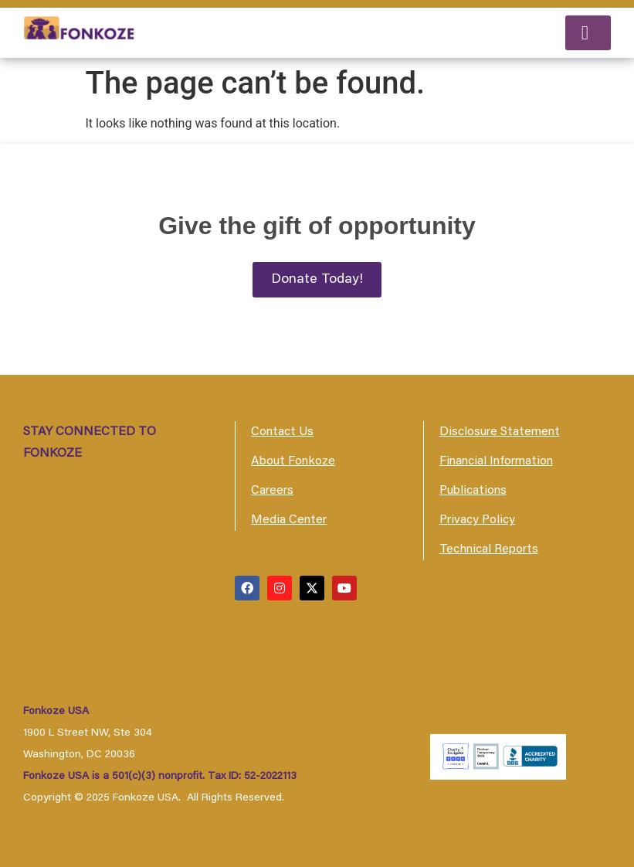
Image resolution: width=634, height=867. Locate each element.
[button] (588, 32)
